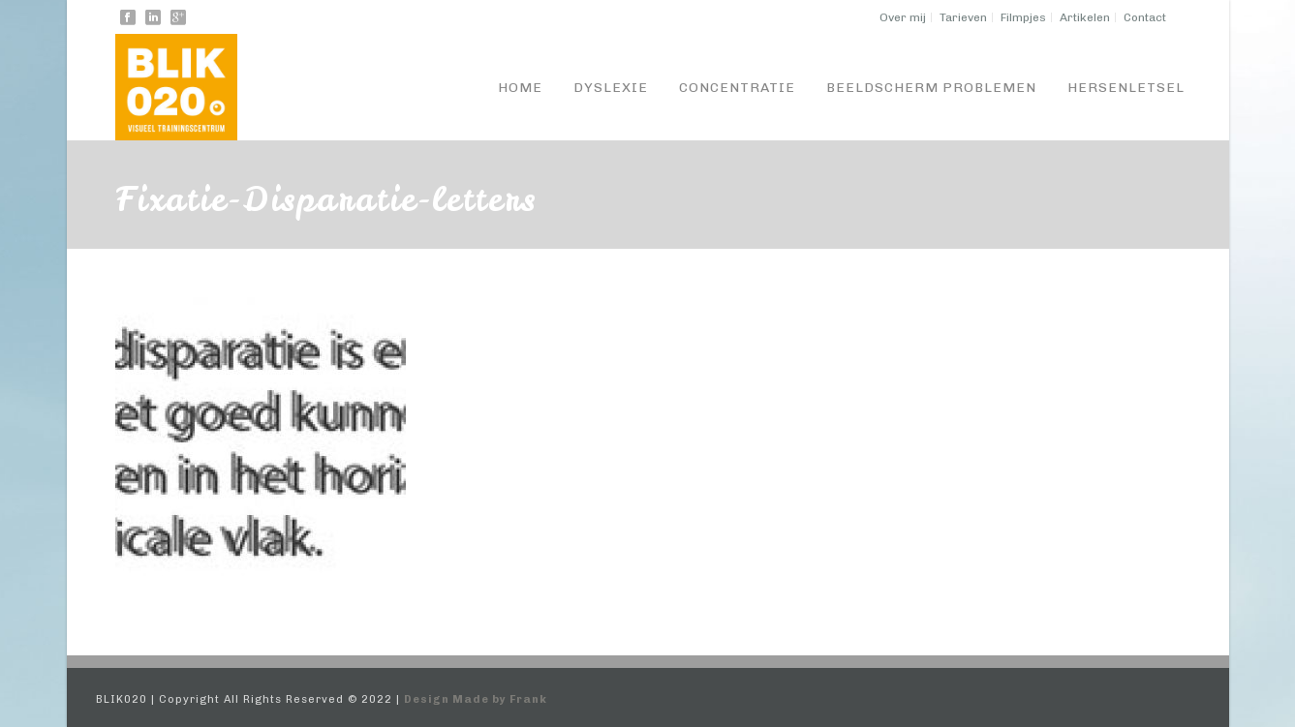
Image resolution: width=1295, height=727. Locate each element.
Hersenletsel (1126, 87)
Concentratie (737, 87)
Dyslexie (610, 87)
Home (520, 87)
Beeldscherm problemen (931, 87)
